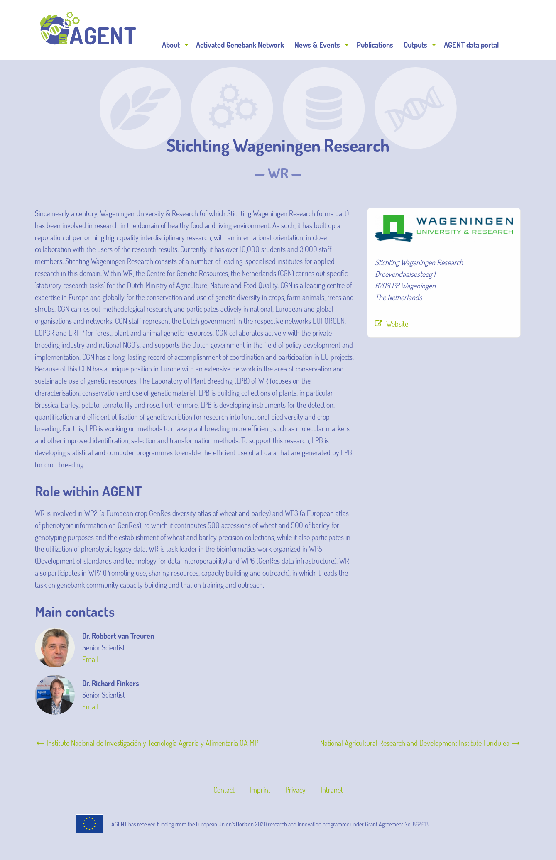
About (171, 44)
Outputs (415, 44)
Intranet (332, 789)
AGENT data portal (471, 44)
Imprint (260, 789)
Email (90, 659)
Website (397, 323)
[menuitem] (174, 44)
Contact (224, 789)
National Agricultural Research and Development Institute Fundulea (420, 743)
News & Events (317, 44)
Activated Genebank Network (240, 44)
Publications (375, 44)
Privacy (295, 789)
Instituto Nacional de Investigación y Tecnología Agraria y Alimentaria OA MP (146, 743)
